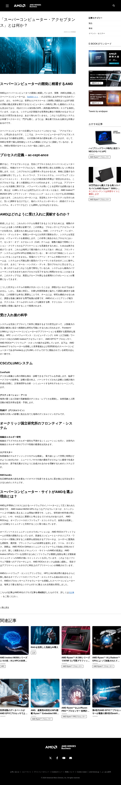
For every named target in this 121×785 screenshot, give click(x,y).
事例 (90, 28)
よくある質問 (106, 771)
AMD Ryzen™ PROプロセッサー (74, 716)
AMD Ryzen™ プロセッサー (99, 157)
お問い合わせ (14, 771)
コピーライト (26, 771)
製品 (90, 23)
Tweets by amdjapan (98, 111)
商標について (69, 771)
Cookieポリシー (57, 771)
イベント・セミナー (97, 33)
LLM (33, 652)
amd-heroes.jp (94, 771)
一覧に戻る (4, 607)
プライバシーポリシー (41, 771)
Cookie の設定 (82, 771)
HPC (2, 665)
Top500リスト (33, 96)
